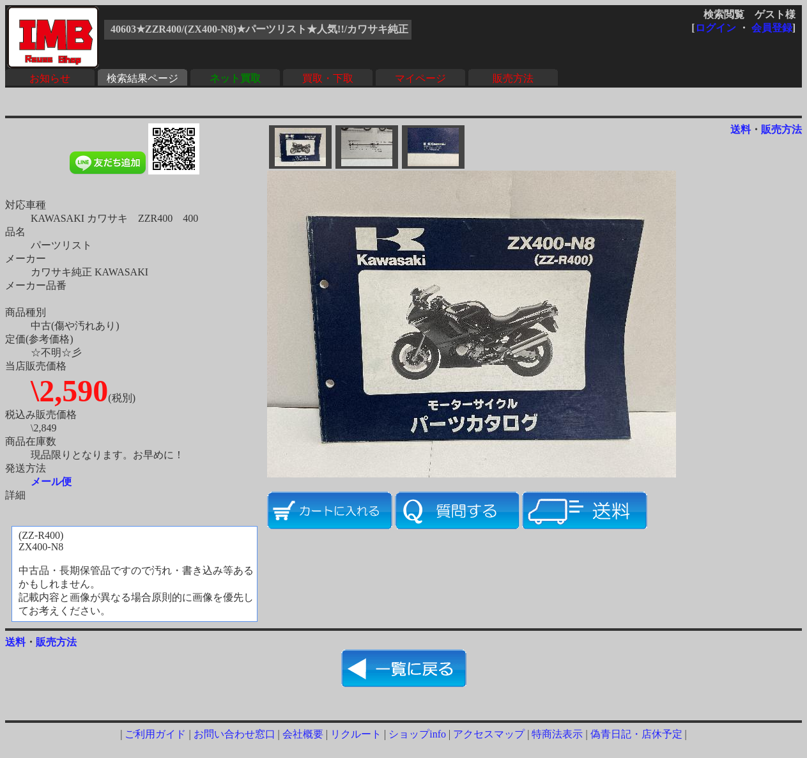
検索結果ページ (142, 78)
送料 (740, 129)
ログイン (715, 27)
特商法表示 (557, 734)
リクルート (355, 734)
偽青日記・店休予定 (636, 734)
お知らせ (49, 78)
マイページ (420, 78)
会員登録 (771, 27)
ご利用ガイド (155, 734)
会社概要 (302, 734)
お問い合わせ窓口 (234, 734)
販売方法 (513, 78)
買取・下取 (327, 78)
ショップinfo (417, 734)
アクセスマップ (489, 734)
